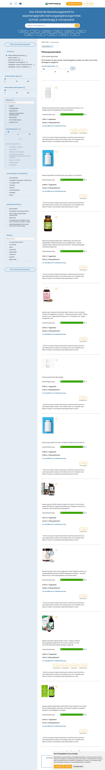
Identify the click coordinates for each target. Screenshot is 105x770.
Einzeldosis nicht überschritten (19, 211)
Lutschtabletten (14, 190)
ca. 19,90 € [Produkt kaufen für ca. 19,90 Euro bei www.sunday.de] (83, 463)
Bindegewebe (13, 162)
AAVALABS (12, 245)
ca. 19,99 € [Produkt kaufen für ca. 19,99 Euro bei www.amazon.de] (83, 529)
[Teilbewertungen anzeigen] (72, 114)
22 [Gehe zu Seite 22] (79, 751)
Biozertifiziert (13, 209)
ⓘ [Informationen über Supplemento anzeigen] (16, 3)
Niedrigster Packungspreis (16, 62)
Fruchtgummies (14, 183)
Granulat (12, 185)
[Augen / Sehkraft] (7, 160)
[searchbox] (20, 102)
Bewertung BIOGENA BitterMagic (52, 377)
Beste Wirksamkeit (14, 60)
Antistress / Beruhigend (16, 152)
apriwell (11, 257)
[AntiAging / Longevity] (7, 147)
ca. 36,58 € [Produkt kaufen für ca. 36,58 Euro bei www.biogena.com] (83, 398)
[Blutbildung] (7, 165)
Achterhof (12, 250)
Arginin (11, 106)
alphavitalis (13, 252)
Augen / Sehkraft (14, 160)
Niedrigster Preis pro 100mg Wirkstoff (20, 65)
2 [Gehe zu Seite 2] (66, 751)
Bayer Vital (12, 259)
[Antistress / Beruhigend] (7, 152)
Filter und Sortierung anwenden (20, 44)
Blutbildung (12, 165)
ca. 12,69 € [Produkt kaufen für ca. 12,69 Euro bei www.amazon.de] (83, 731)
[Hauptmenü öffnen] (10, 3)
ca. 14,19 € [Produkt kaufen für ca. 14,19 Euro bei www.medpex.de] (65, 665)
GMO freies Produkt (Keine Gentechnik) (17, 214)
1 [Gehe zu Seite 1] (62, 751)
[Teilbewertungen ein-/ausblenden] (86, 114)
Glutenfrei (12, 218)
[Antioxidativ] (7, 149)
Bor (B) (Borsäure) (15, 120)
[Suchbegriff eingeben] (49, 25)
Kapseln (11, 188)
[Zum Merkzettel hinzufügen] (56, 88)
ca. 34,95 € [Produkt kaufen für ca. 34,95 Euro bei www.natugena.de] (83, 130)
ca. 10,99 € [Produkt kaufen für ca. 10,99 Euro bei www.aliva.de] (74, 665)
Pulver (11, 195)
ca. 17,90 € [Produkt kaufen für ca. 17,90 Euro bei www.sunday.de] (83, 196)
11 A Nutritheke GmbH (16, 242)
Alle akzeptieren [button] (58, 766)
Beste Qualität (13, 58)
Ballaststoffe (13, 111)
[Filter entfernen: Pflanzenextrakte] (52, 47)
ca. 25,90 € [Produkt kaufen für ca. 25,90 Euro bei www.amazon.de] (83, 339)
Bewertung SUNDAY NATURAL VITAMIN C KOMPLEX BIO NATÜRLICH (63, 442)
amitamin (12, 254)
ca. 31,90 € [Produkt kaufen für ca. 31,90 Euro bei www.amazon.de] (83, 267)
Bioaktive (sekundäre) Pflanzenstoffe (16, 114)
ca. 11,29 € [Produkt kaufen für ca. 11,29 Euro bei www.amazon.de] (56, 665)
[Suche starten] (77, 25)
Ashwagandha (13, 108)
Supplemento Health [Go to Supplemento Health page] (74, 4)
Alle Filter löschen (54, 42)
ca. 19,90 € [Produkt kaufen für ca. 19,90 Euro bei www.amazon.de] (83, 596)
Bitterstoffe (13, 117)
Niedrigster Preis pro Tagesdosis (18, 67)
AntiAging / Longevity (16, 147)
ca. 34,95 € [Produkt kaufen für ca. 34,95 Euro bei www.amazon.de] (74, 130)
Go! (73, 68)
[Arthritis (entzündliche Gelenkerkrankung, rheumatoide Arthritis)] (7, 156)
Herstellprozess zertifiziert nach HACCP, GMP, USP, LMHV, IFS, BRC (19, 221)
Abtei (11, 247)
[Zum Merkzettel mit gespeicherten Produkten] (20, 4)
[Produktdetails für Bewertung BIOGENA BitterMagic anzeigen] (48, 368)
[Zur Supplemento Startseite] (53, 3)
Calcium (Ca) (13, 122)
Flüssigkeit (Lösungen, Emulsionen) (20, 180)
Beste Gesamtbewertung (16, 55)
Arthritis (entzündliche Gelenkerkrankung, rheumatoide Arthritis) (19, 156)
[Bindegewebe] (7, 162)
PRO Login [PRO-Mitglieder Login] (89, 4)
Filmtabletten (13, 178)
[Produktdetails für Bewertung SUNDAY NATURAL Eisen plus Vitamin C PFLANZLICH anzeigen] (48, 166)
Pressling (12, 193)
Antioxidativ (13, 149)
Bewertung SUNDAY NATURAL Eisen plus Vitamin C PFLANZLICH (62, 175)
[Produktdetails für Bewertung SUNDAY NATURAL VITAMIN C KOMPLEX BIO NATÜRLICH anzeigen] (48, 433)
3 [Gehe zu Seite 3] (71, 751)
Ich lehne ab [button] (68, 766)
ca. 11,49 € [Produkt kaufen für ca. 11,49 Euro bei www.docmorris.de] (83, 665)
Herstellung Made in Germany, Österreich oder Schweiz (19, 225)
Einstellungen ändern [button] (78, 766)
